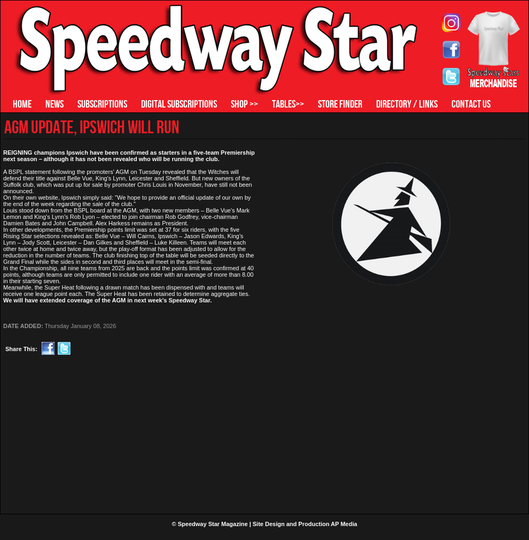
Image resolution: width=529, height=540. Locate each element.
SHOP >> (244, 104)
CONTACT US (471, 104)
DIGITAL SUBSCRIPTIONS (179, 104)
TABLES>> (288, 104)
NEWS (54, 104)
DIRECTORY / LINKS (407, 104)
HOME (22, 104)
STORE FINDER (340, 104)
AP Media (344, 524)
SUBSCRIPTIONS (102, 104)
